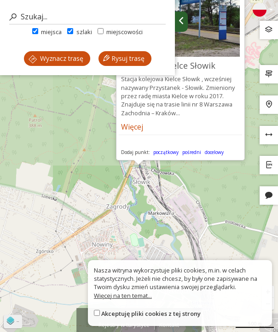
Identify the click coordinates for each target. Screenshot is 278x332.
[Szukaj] (87, 16)
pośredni (191, 152)
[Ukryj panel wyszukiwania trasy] (181, 22)
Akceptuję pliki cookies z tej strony (151, 313)
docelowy (214, 152)
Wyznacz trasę (56, 58)
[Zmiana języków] (263, 9)
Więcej (132, 127)
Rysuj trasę (124, 58)
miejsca (47, 32)
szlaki (79, 32)
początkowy (166, 152)
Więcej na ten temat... (123, 295)
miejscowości (120, 32)
